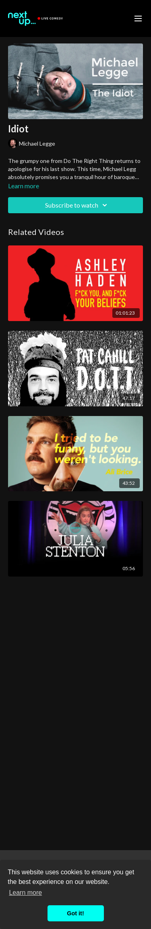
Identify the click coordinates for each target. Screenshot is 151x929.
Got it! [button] (75, 913)
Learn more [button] (25, 892)
